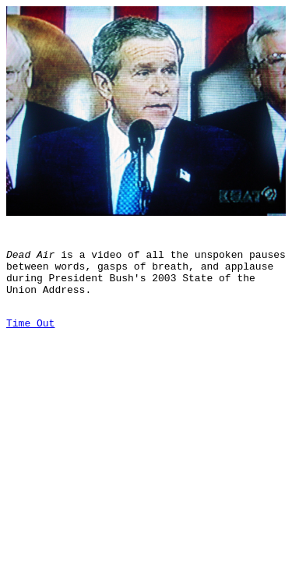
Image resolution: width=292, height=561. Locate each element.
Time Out (30, 341)
